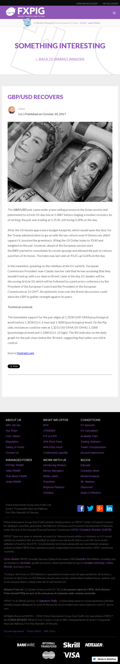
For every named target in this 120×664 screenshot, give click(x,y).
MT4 (45, 425)
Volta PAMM (13, 470)
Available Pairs (89, 436)
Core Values (13, 436)
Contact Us (12, 452)
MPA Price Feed (52, 447)
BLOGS (85, 460)
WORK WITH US (54, 460)
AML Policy (49, 631)
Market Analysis (90, 476)
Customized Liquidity (55, 452)
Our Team (11, 430)
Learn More (94, 22)
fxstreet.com (25, 353)
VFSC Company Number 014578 (91, 529)
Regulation (12, 441)
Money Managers (53, 470)
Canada (87, 562)
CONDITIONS (90, 420)
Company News (90, 470)
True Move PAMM (16, 476)
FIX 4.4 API (50, 436)
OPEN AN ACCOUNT (87, 3)
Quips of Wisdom (91, 492)
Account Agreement (92, 452)
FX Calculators (89, 430)
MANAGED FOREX (19, 460)
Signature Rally (48, 600)
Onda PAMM (13, 481)
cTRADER (49, 430)
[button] (114, 13)
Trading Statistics (91, 441)
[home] (22, 13)
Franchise (49, 481)
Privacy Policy (34, 631)
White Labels (51, 476)
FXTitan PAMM (15, 465)
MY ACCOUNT (110, 3)
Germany (99, 562)
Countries (80, 559)
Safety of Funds (15, 447)
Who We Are (13, 425)
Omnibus (48, 492)
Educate (85, 465)
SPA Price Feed (52, 441)
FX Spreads (88, 425)
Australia (25, 562)
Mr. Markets (88, 481)
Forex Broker (11, 559)
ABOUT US (13, 420)
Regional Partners (53, 487)
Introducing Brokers (54, 465)
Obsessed (87, 487)
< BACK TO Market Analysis (60, 59)
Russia (8, 566)
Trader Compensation (93, 447)
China (109, 562)
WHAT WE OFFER (55, 420)
